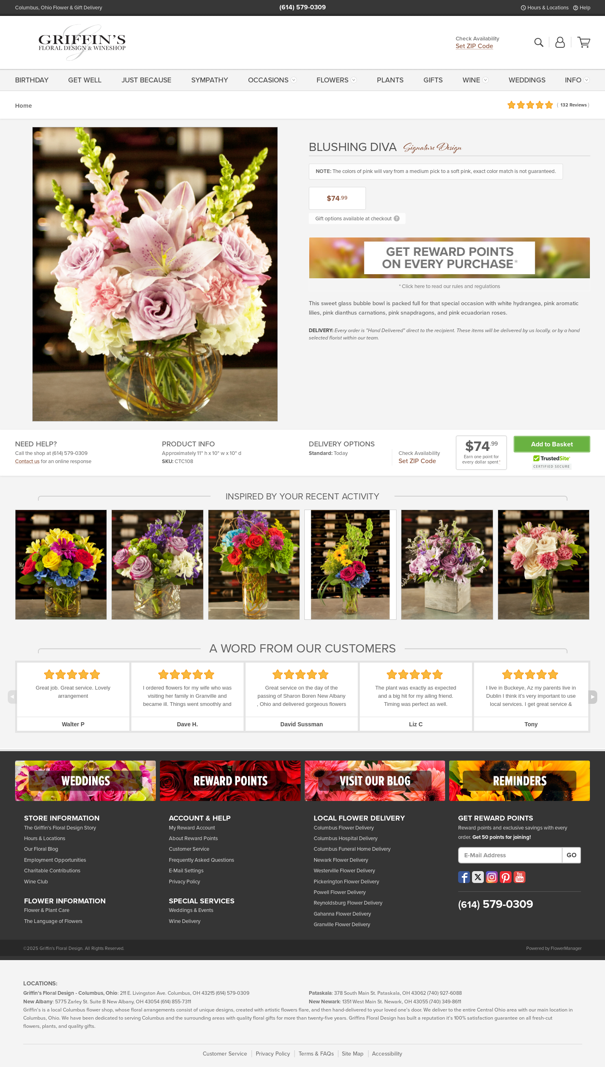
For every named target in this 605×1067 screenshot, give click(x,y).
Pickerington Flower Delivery (346, 881)
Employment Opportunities (55, 860)
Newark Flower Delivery (341, 860)
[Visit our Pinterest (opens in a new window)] (506, 877)
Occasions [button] (268, 80)
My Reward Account (192, 828)
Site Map (352, 1053)
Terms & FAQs (316, 1053)
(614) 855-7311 (176, 1002)
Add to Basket (552, 444)
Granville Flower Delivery (342, 924)
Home (23, 105)
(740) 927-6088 (444, 993)
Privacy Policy (184, 881)
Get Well (85, 80)
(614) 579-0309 (302, 7)
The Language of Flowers (53, 921)
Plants (390, 80)
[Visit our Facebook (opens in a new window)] (464, 877)
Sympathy (209, 80)
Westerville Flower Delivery (344, 870)
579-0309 (495, 904)
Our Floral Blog (41, 849)
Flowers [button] (332, 80)
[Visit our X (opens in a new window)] (478, 877)
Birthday (32, 80)
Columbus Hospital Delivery (345, 838)
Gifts (433, 80)
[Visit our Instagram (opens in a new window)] (492, 877)
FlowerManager (566, 948)
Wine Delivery (184, 921)
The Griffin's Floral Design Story (60, 828)
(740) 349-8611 (445, 1002)
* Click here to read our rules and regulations (449, 286)
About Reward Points (193, 838)
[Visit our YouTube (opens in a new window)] (519, 877)
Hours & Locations (548, 7)
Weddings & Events (191, 910)
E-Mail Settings (186, 870)
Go (571, 855)
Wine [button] (471, 80)
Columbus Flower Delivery (344, 828)
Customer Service (189, 849)
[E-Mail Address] (510, 855)
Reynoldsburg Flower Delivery (348, 903)
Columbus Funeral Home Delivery (352, 849)
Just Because (146, 80)
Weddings (527, 80)
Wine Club (36, 881)
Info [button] (573, 80)
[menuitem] (34, 80)
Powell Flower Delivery (340, 892)
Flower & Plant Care (46, 910)
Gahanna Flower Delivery (342, 914)
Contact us (27, 461)
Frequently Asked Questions (201, 860)
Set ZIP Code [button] (474, 47)
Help (585, 7)
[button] (560, 43)
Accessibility (387, 1053)
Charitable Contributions (52, 870)
